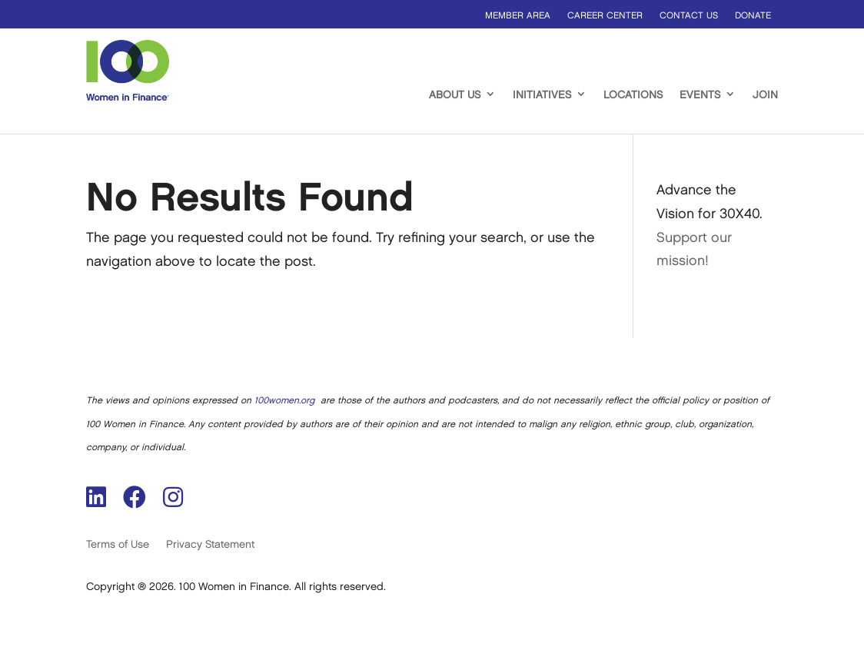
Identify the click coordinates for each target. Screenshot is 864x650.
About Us (454, 95)
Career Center (605, 16)
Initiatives (542, 95)
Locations (633, 95)
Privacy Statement (210, 544)
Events (700, 95)
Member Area (517, 16)
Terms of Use (117, 544)
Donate (753, 16)
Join (765, 95)
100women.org (284, 400)
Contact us (689, 16)
